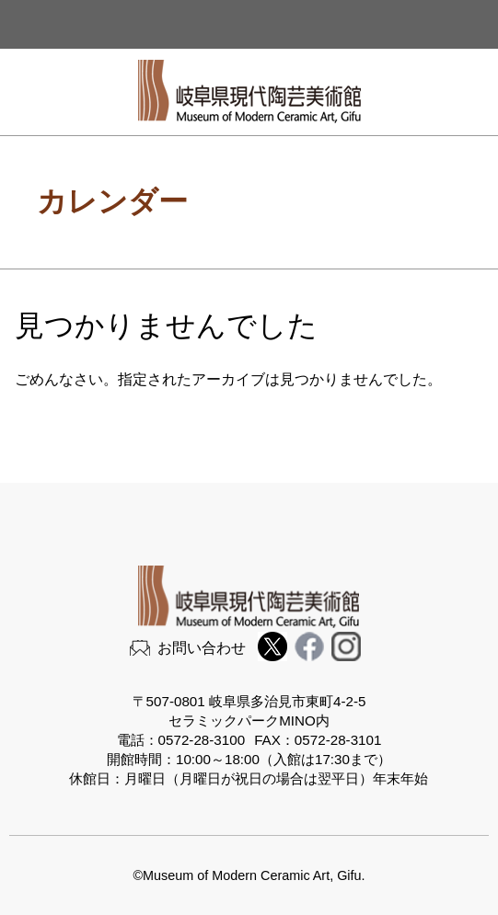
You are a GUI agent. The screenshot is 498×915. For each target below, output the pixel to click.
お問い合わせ (201, 648)
